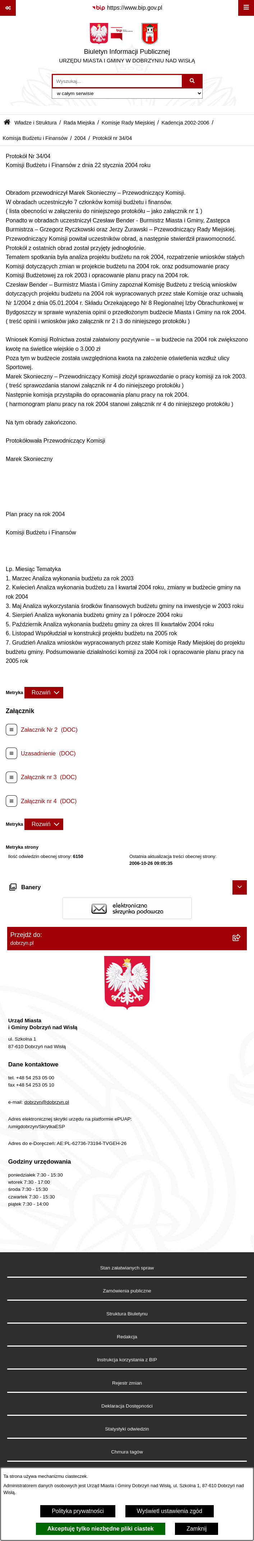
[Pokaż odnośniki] (8, 8)
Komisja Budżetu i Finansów (35, 138)
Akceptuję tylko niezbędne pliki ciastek (100, 1529)
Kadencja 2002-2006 (185, 123)
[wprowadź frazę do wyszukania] (117, 81)
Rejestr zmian (127, 1383)
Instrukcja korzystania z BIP (127, 1359)
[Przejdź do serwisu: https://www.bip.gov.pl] (127, 8)
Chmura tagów (127, 1452)
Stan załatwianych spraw (127, 1268)
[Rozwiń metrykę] (43, 692)
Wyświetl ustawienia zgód (169, 1511)
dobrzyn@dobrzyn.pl (46, 1102)
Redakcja (127, 1336)
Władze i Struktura (35, 123)
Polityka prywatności (78, 1511)
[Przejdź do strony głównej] (127, 45)
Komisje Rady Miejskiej (128, 123)
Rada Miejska (79, 123)
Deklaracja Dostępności (127, 1406)
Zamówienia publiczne (127, 1290)
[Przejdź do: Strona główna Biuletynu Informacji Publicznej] (7, 123)
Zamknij (196, 1529)
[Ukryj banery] (239, 887)
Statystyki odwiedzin (127, 1429)
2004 (80, 138)
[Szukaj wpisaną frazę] (193, 81)
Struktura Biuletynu (127, 1313)
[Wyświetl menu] (246, 8)
